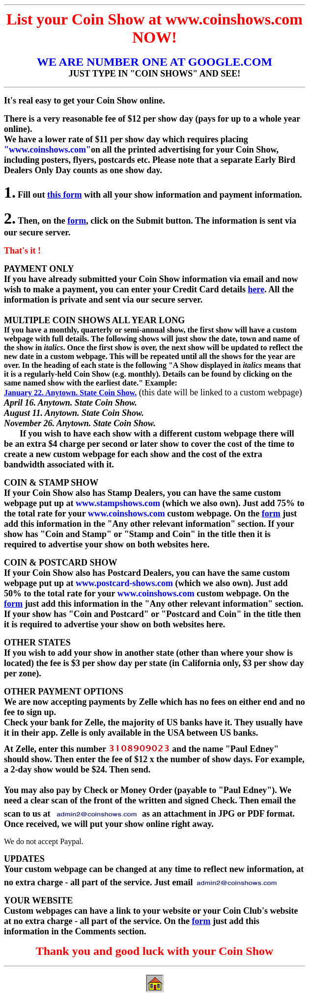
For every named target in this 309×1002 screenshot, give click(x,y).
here (256, 289)
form (76, 221)
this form (64, 195)
